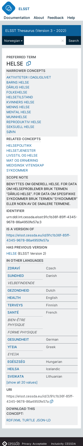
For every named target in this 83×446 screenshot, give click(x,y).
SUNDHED (16, 276)
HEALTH (14, 298)
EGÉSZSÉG (16, 362)
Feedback (56, 17)
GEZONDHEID (18, 290)
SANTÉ (13, 312)
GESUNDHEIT (18, 339)
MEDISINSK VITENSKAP (25, 165)
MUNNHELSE (16, 117)
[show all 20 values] (21, 382)
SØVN (10, 132)
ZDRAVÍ (14, 268)
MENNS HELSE (18, 107)
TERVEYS (15, 305)
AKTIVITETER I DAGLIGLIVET (28, 77)
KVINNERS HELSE (20, 102)
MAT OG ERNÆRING (22, 160)
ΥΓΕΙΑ (12, 347)
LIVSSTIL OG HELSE (22, 155)
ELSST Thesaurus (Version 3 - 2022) (35, 30)
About (39, 17)
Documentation (17, 17)
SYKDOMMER (17, 170)
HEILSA (13, 369)
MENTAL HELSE (18, 112)
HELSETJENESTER (21, 150)
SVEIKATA (16, 376)
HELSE (11, 253)
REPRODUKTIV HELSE (23, 122)
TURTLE (28, 420)
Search (74, 40)
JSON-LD (43, 420)
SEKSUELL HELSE (20, 127)
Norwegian (12, 40)
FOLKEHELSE (16, 92)
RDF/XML (13, 420)
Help (71, 17)
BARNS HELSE (17, 82)
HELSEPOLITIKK (19, 145)
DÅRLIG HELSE (17, 87)
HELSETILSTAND (19, 97)
